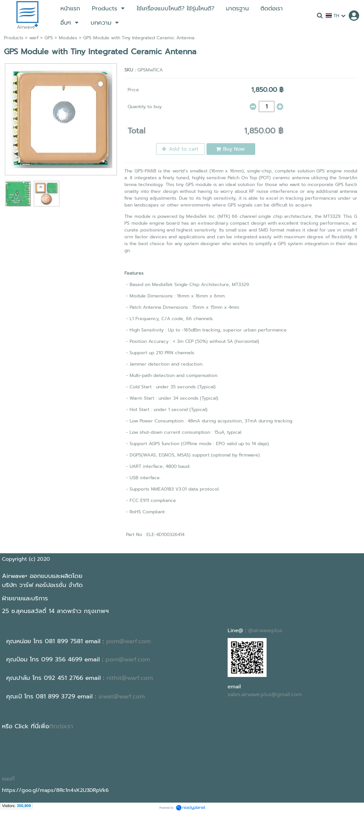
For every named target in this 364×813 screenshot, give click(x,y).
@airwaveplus (265, 630)
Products (13, 37)
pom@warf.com (128, 641)
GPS (48, 37)
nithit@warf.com (130, 677)
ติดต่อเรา (61, 726)
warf (34, 37)
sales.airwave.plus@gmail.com (265, 694)
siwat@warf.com (121, 696)
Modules (68, 37)
